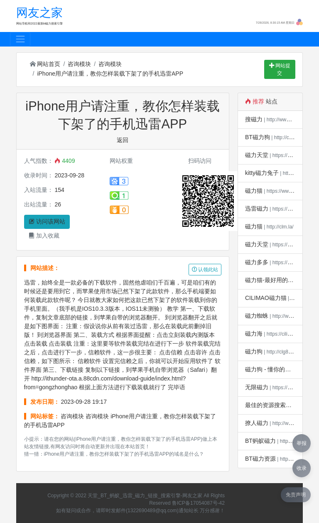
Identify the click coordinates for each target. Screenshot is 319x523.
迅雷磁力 (256, 208)
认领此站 (205, 270)
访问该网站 (47, 221)
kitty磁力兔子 (262, 172)
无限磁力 (256, 387)
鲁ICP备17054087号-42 (198, 503)
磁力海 (254, 333)
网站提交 (279, 69)
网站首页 (45, 64)
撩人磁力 (256, 423)
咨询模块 (79, 64)
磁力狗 (254, 351)
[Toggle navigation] (20, 39)
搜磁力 (254, 119)
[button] (299, 21)
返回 (122, 140)
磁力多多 (256, 262)
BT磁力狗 (257, 137)
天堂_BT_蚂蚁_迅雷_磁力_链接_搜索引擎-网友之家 (145, 495)
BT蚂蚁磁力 (260, 440)
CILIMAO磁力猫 (266, 298)
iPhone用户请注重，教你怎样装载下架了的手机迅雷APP (110, 73)
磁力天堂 (256, 155)
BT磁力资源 (260, 458)
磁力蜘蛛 (256, 315)
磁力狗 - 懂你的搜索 (271, 369)
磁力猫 (254, 190)
